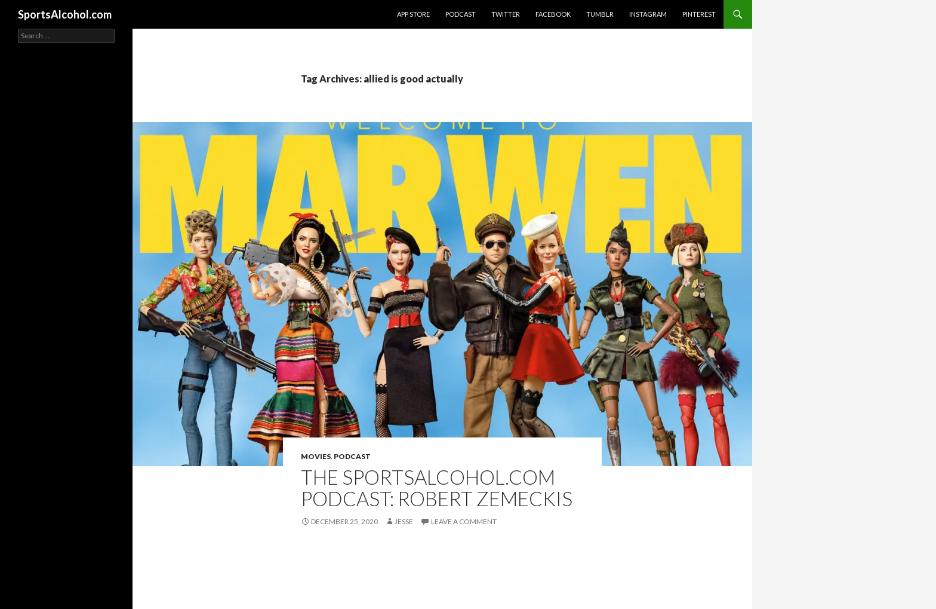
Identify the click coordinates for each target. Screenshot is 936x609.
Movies (316, 456)
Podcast (460, 14)
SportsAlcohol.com (65, 14)
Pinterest (699, 14)
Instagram (648, 14)
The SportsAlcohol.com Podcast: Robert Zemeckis (436, 487)
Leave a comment (464, 521)
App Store (413, 14)
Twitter (505, 14)
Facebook (553, 14)
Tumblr (600, 14)
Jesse (404, 521)
